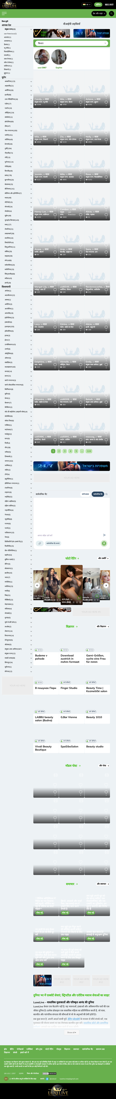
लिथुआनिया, (89, 289)
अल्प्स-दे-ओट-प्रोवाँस (96, 439)
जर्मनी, (36, 252)
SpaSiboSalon (69, 746)
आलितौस (97, 289)
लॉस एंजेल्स (72, 139)
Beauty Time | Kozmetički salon (96, 689)
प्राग (96, 252)
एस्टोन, (62, 439)
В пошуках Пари (45, 688)
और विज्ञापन (103, 626)
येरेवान (69, 289)
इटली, (87, 327)
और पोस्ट (104, 765)
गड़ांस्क (92, 214)
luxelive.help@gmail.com (69, 1079)
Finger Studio (69, 688)
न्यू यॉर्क (45, 102)
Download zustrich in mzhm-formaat (70, 658)
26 (65, 137)
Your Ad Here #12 (62, 980)
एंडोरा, (62, 327)
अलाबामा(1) (8, 41)
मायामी (45, 177)
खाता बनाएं (109, 4)
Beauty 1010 (94, 717)
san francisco (71, 213)
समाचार (76, 1049)
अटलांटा (71, 177)
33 (41, 249)
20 (41, 99)
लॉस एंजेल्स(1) (9, 62)
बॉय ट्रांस (39, 1049)
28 (93, 99)
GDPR (21, 1073)
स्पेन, (36, 327)
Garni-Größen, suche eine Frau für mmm (96, 658)
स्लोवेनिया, (37, 439)
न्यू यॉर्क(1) (7, 48)
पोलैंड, (88, 214)
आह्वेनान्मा (69, 252)
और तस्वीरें (103, 558)
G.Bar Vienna (69, 717)
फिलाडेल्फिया (98, 177)
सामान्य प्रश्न (100, 1049)
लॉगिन (98, 4)
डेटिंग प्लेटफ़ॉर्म (74, 1019)
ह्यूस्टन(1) (7, 73)
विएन (68, 364)
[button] (37, 585)
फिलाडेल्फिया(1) (9, 51)
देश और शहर (99, 13)
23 (92, 137)
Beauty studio (94, 746)
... (82, 451)
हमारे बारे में (24, 1052)
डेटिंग (12, 1049)
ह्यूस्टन (96, 102)
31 (92, 174)
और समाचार (103, 884)
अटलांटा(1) (7, 37)
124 (89, 451)
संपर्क (15, 1052)
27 (43, 212)
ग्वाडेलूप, (37, 289)
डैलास (70, 102)
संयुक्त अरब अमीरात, (92, 364)
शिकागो (45, 139)
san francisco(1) (10, 34)
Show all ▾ (71, 1032)
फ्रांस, (36, 364)
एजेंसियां (29, 1049)
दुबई (100, 364)
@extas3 (51, 1078)
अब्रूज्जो (92, 327)
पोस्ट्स (58, 1049)
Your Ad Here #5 (91, 611)
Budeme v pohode (41, 657)
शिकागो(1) (7, 69)
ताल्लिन (67, 439)
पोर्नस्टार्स (20, 1049)
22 (41, 174)
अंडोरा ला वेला (69, 327)
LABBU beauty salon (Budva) (44, 718)
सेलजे (43, 439)
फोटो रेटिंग (49, 1049)
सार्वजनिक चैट (97, 494)
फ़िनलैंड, (62, 252)
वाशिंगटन (46, 214)
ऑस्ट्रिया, (63, 364)
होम (5, 1049)
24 (65, 99)
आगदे (40, 364)
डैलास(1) (7, 44)
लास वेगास (97, 139)
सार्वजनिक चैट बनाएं (53, 543)
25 (66, 174)
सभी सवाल (85, 494)
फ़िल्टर (40, 43)
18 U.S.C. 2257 (10, 1073)
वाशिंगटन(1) (8, 66)
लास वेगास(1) (8, 59)
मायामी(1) (7, 55)
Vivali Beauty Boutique (43, 748)
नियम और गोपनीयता (33, 1073)
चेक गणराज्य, (90, 252)
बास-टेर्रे (42, 289)
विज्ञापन (67, 1049)
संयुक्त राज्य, (38, 102)
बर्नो (70, 402)
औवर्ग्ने (41, 252)
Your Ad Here (17, 685)
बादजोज (41, 327)
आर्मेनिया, (63, 289)
